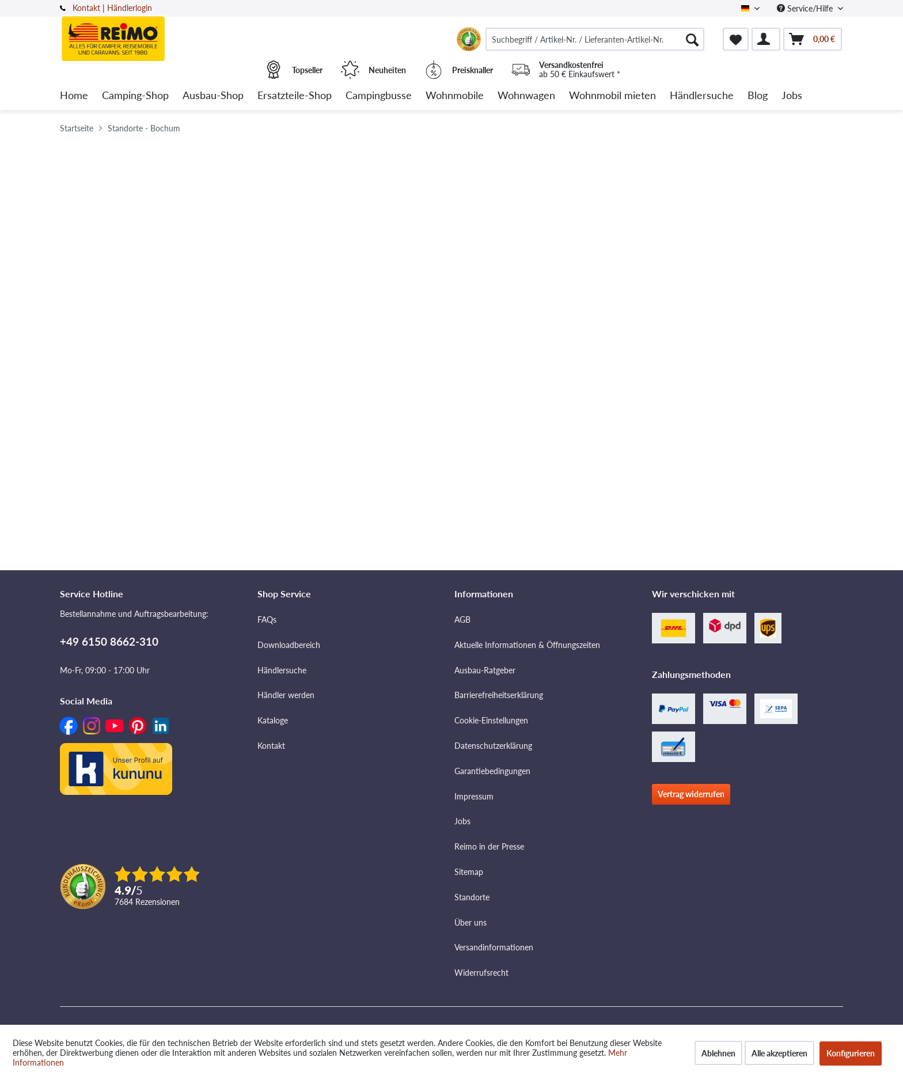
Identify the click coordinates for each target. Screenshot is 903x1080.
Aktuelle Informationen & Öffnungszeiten (527, 645)
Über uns (470, 922)
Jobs (462, 821)
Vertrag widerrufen (691, 794)
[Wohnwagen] (526, 96)
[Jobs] (791, 96)
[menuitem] (594, 39)
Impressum (474, 796)
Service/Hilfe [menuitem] (806, 8)
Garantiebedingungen (492, 771)
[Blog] (758, 96)
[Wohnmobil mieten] (612, 96)
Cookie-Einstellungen (491, 720)
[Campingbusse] (379, 96)
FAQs (266, 619)
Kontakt (86, 8)
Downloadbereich (288, 645)
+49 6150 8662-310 (109, 641)
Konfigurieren (850, 1053)
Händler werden (285, 695)
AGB (462, 619)
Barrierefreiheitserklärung (498, 695)
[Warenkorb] (812, 39)
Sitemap (468, 872)
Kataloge (272, 720)
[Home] (74, 96)
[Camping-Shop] (135, 96)
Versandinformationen (493, 947)
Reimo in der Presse (489, 846)
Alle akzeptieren (779, 1053)
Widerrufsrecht (481, 972)
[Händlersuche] (702, 96)
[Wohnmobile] (455, 96)
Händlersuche (281, 670)
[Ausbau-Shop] (213, 96)
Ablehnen (718, 1053)
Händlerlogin (129, 8)
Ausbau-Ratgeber (484, 670)
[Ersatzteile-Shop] (294, 96)
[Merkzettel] (736, 39)
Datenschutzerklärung (493, 746)
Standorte (472, 897)
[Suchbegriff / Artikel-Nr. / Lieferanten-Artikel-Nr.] (594, 39)
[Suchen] (692, 39)
